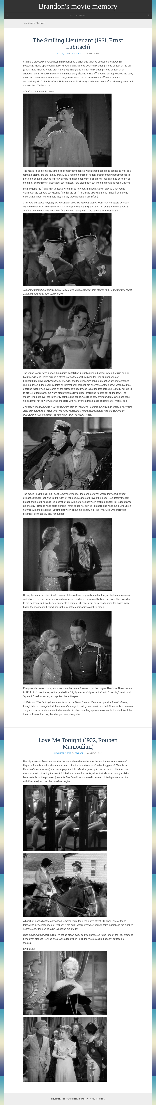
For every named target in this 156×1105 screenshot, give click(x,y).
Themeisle (99, 1099)
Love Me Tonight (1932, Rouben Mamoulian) (78, 743)
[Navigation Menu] (149, 15)
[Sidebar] (7, 15)
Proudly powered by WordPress (64, 1099)
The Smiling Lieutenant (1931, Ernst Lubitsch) (78, 43)
